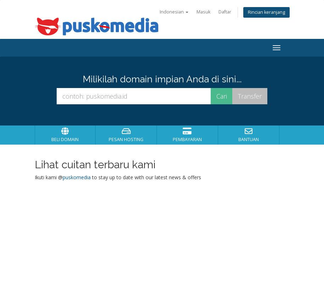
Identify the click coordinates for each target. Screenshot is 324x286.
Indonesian (174, 12)
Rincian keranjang (266, 12)
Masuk (203, 12)
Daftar (224, 12)
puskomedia (77, 177)
